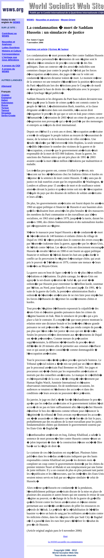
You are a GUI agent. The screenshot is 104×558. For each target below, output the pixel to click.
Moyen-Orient (68, 19)
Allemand (6, 86)
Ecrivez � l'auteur (59, 49)
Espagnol (6, 97)
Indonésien (7, 102)
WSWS (16, 22)
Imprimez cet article (37, 49)
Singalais (6, 113)
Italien (4, 100)
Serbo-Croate (8, 115)
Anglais (5, 95)
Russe (4, 105)
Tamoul (5, 110)
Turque (5, 108)
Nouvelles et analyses (47, 19)
